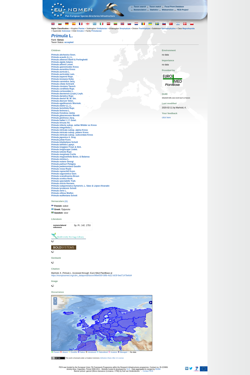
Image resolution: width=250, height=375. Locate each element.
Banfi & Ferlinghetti (69, 59)
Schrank (62, 84)
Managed (123, 352)
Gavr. (64, 174)
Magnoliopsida (188, 28)
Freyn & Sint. (66, 147)
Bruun (65, 176)
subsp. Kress (69, 130)
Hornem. (63, 183)
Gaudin (66, 166)
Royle (61, 169)
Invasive (114, 352)
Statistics (154, 10)
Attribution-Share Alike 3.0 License (112, 358)
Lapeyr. (63, 144)
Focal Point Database (174, 7)
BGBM (157, 369)
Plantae (81, 28)
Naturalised (103, 352)
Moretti (65, 115)
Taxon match (155, 7)
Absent (65, 352)
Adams (62, 62)
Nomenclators (140, 10)
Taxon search (140, 7)
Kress (65, 67)
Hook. (62, 178)
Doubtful (74, 352)
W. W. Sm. (63, 98)
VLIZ (128, 369)
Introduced (92, 352)
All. (60, 123)
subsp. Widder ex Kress (74, 125)
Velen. (62, 101)
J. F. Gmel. (63, 120)
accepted (68, 42)
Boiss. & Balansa (70, 157)
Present (56, 352)
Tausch (63, 86)
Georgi (62, 161)
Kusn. (61, 140)
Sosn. (63, 55)
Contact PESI (148, 371)
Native (82, 352)
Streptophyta (125, 28)
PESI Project (182, 10)
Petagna (63, 164)
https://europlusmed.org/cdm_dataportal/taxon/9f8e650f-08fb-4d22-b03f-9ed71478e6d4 (91, 275)
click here (166, 117)
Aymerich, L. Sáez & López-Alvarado (80, 186)
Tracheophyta (144, 28)
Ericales (80, 31)
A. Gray (63, 137)
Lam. (63, 74)
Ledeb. (64, 149)
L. (60, 72)
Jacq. (63, 81)
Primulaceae (96, 31)
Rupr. (62, 76)
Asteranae (66, 31)
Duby (62, 79)
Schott (64, 142)
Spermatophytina (168, 28)
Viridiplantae (102, 28)
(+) (66, 201)
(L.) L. (62, 57)
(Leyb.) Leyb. (67, 93)
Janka (63, 113)
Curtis (63, 154)
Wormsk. (66, 103)
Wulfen (62, 193)
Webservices (167, 10)
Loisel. (62, 64)
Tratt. (63, 181)
